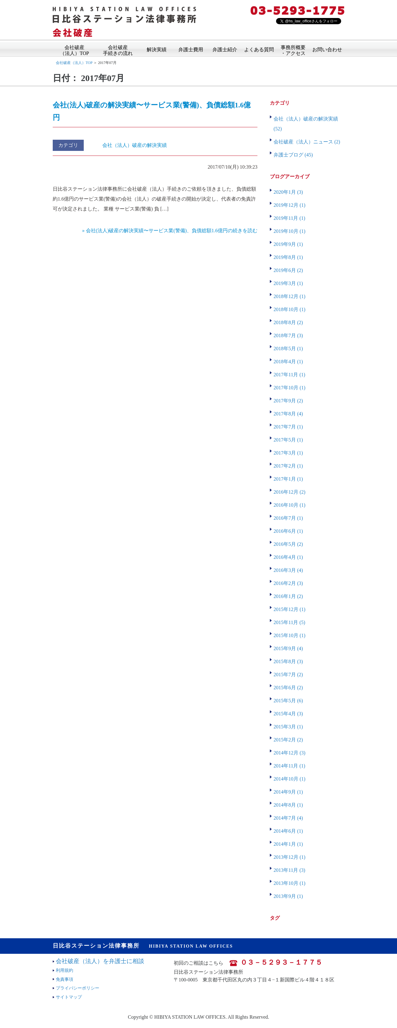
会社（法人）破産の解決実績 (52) (306, 123)
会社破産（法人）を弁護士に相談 (100, 961)
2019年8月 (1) (288, 257)
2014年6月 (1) (288, 831)
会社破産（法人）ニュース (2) (307, 141)
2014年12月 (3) (290, 752)
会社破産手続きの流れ (118, 48)
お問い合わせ (327, 49)
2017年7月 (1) (288, 426)
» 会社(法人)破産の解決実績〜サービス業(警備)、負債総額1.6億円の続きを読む (169, 230)
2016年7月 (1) (288, 518)
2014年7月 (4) (288, 818)
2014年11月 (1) (289, 765)
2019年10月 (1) (290, 231)
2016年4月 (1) (288, 557)
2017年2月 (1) (288, 466)
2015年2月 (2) (288, 739)
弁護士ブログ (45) (293, 154)
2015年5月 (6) (288, 700)
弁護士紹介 (224, 49)
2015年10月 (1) (290, 635)
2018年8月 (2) (288, 322)
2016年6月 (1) (288, 531)
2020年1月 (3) (288, 192)
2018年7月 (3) (288, 335)
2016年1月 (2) (288, 596)
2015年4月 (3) (288, 713)
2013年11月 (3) (289, 870)
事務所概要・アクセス (293, 48)
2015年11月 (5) (289, 622)
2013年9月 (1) (288, 896)
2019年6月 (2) (288, 270)
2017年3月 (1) (288, 452)
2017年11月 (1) (289, 374)
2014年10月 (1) (290, 778)
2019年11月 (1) (289, 218)
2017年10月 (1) (290, 387)
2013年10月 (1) (290, 883)
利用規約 (64, 970)
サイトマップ (69, 996)
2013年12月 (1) (290, 857)
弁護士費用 (190, 49)
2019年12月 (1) (290, 205)
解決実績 (157, 49)
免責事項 (64, 979)
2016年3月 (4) (288, 570)
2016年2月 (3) (288, 583)
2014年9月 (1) (288, 792)
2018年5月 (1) (288, 348)
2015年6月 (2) (288, 687)
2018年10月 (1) (290, 309)
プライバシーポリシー (77, 987)
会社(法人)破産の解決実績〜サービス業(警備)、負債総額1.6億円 (152, 111)
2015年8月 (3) (288, 661)
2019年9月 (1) (288, 244)
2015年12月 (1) (290, 609)
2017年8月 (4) (288, 413)
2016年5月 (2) (288, 544)
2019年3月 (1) (288, 283)
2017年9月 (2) (288, 400)
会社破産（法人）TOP (74, 48)
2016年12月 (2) (290, 492)
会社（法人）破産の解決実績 (134, 145)
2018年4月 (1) (288, 361)
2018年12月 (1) (290, 296)
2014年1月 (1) (288, 844)
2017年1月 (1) (288, 479)
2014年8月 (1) (288, 805)
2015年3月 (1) (288, 726)
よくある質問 (259, 49)
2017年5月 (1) (288, 439)
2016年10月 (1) (290, 505)
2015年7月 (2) (288, 674)
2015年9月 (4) (288, 648)
